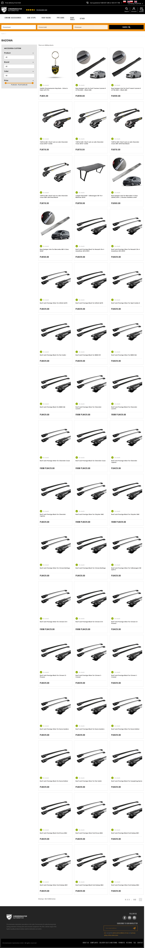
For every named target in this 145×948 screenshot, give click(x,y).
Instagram (134, 917)
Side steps (31, 17)
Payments (122, 943)
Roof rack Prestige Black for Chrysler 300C (125, 514)
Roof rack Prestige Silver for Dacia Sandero (54, 729)
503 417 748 (116, 3)
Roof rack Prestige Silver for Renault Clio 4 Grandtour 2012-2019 (125, 250)
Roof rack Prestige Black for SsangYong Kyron (126, 781)
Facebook (124, 917)
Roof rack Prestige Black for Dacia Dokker (54, 781)
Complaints (94, 943)
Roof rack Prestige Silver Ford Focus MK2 (89, 833)
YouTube (129, 917)
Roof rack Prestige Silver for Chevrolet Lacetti (88, 408)
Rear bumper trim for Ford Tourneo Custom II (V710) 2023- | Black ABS (91, 89)
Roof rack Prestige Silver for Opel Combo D (125, 303)
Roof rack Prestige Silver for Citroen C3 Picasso (124, 622)
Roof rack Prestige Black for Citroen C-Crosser (124, 676)
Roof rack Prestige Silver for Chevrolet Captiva (124, 461)
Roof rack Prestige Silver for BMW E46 (123, 355)
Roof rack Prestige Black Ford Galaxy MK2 (89, 885)
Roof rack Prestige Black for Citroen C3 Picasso (53, 676)
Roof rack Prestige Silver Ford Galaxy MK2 (125, 885)
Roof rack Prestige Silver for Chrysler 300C (90, 514)
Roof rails (72, 18)
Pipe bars (60, 17)
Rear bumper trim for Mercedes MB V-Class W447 (54, 250)
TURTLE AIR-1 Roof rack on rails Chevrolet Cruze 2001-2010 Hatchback (125, 143)
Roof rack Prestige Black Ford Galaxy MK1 (125, 833)
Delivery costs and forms (108, 943)
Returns (129, 943)
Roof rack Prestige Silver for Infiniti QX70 (53, 303)
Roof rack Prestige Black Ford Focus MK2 (53, 833)
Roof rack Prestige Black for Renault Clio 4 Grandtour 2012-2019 (90, 250)
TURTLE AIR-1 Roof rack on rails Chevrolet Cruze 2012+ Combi (54, 143)
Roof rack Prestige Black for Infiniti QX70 (89, 303)
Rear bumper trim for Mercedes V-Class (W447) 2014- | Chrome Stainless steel (124, 196)
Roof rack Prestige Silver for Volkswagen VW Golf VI (126, 569)
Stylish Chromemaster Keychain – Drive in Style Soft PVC (54, 89)
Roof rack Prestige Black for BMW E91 (88, 355)
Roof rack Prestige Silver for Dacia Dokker (125, 729)
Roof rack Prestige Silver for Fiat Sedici (89, 781)
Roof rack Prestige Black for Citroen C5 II (89, 622)
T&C (134, 943)
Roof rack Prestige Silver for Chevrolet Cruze (55, 461)
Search (126, 27)
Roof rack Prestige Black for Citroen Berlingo (91, 568)
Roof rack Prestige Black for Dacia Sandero (90, 729)
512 (135, 900)
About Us (86, 943)
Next (140, 900)
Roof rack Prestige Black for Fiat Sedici (53, 355)
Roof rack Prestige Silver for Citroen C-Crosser (89, 676)
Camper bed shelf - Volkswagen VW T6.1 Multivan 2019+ (89, 196)
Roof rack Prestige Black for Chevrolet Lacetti (124, 408)
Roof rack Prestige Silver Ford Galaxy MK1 (54, 885)
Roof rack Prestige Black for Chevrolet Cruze (91, 461)
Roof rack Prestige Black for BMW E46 (52, 407)
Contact (140, 943)
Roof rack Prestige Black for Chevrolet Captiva (53, 515)
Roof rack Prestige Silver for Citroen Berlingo (55, 568)
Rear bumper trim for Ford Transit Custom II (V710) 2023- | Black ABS (126, 89)
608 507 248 (105, 3)
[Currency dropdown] (139, 4)
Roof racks (46, 17)
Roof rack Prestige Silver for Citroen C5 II (53, 622)
